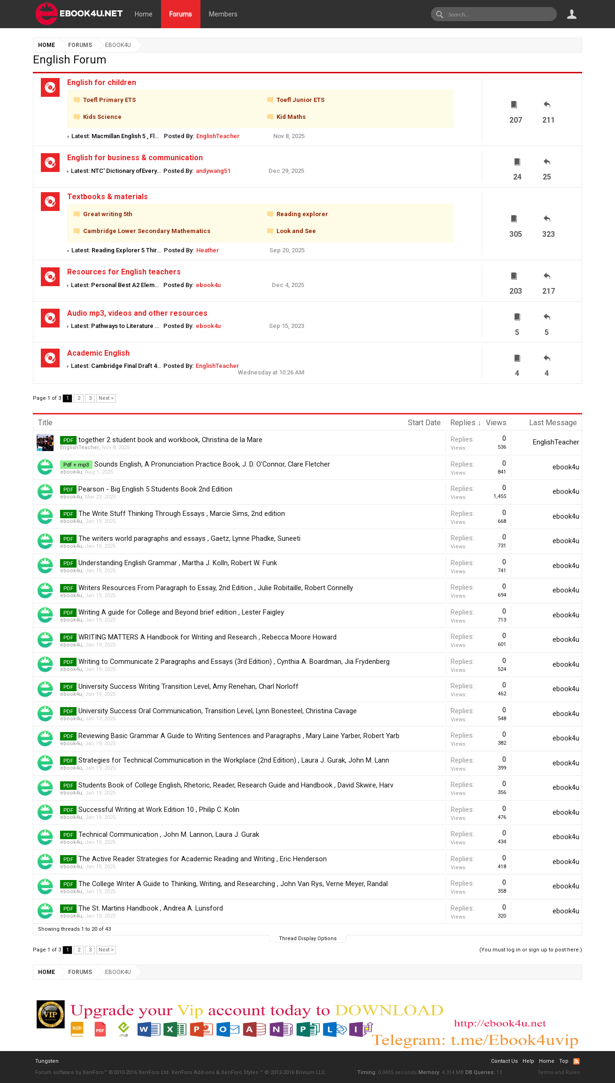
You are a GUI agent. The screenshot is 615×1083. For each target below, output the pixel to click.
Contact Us (504, 1061)
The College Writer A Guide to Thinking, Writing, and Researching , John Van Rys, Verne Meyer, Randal (233, 884)
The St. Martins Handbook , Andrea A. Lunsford (150, 908)
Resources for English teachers (124, 271)
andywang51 (213, 170)
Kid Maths (291, 117)
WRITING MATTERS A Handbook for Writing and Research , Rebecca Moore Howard (207, 637)
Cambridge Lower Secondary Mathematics (146, 231)
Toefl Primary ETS (109, 100)
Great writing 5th (107, 214)
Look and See (296, 231)
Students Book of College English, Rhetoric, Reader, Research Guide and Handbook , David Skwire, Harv (235, 785)
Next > (106, 398)
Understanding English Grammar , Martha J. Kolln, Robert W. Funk (177, 563)
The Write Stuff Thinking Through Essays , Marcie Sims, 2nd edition (181, 513)
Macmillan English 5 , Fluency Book (139, 136)
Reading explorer (302, 214)
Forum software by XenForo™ (102, 1072)
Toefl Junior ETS (300, 100)
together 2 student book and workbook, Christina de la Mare (170, 440)
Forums (180, 14)
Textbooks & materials (107, 196)
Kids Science (102, 117)
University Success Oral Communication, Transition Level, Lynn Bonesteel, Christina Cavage (217, 711)
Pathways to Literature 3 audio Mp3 (140, 325)
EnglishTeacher (217, 136)
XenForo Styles (239, 1072)
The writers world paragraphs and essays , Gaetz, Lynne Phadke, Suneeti (189, 538)
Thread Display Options (308, 938)
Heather (207, 250)
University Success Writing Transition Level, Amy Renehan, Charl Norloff (188, 686)
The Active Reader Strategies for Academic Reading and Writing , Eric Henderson (202, 859)
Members (223, 14)
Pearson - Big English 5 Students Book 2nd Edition (155, 489)
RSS (576, 1061)
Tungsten (47, 1061)
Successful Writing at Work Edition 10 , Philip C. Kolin (158, 809)
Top (564, 1061)
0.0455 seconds (397, 1072)
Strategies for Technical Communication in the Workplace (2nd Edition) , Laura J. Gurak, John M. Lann (233, 760)
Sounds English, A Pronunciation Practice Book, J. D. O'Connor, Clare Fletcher (212, 464)
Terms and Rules (559, 1072)
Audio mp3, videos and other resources (137, 313)
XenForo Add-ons (193, 1072)
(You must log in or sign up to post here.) (530, 950)
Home (144, 14)
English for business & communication (135, 157)
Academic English (98, 353)
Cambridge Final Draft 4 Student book (143, 365)
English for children (101, 82)
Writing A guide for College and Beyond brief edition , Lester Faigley (181, 612)
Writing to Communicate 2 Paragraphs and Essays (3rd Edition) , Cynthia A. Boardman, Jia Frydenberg (234, 661)
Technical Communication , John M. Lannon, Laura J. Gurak (168, 834)
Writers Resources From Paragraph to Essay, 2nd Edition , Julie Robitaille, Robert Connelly (215, 588)
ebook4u (208, 284)
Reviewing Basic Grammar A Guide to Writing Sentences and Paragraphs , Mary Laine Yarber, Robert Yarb (239, 736)
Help (528, 1061)
